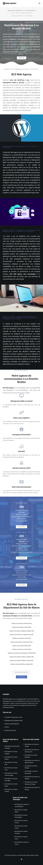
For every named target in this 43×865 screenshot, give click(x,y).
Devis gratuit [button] (21, 676)
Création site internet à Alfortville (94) (22, 623)
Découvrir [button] (21, 57)
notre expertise (24, 42)
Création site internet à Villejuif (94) (21, 627)
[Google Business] (21, 859)
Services (18, 13)
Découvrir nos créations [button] (21, 672)
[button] (39, 3)
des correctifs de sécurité (11, 244)
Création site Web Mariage (12, 724)
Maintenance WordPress (26, 13)
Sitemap (37, 855)
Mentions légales (30, 855)
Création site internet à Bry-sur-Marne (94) (21, 664)
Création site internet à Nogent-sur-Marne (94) (21, 631)
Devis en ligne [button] (21, 526)
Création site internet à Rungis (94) (21, 645)
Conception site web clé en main (13, 717)
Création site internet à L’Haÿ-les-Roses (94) (21, 634)
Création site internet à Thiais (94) (21, 638)
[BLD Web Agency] (9, 3)
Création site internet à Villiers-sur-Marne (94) (21, 657)
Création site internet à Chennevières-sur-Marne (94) (21, 653)
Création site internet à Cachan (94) (21, 649)
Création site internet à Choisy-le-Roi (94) (21, 642)
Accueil (12, 13)
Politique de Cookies (10, 730)
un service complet (34, 36)
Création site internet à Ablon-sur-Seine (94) (21, 660)
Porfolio (7, 727)
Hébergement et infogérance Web (13, 720)
